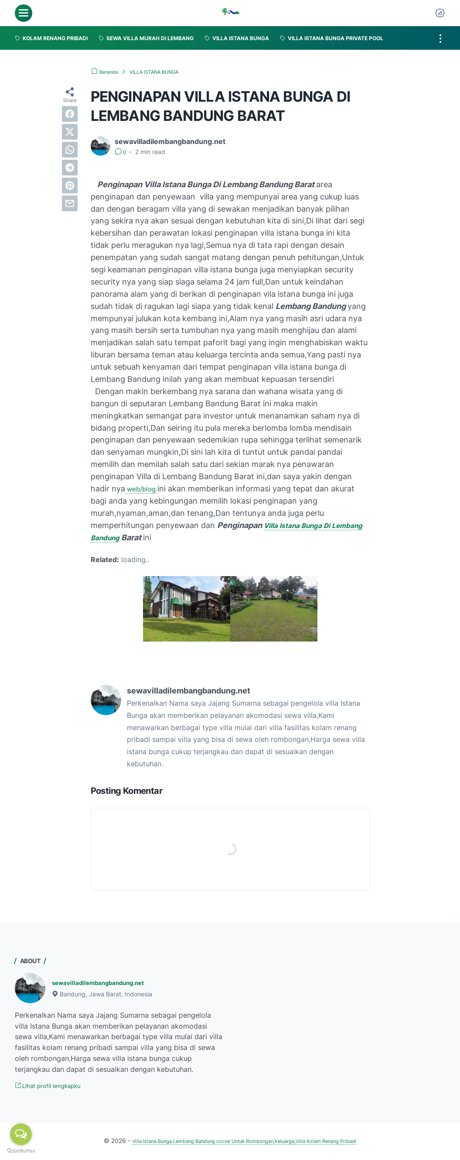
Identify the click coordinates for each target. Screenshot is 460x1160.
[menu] (23, 13)
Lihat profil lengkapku (55, 1086)
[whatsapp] (70, 150)
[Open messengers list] (21, 1134)
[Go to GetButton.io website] (21, 1151)
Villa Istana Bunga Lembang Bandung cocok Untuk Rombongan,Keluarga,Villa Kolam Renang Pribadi (244, 1142)
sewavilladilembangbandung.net (107, 982)
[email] (70, 203)
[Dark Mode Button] (440, 13)
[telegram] (70, 167)
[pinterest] (70, 185)
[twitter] (70, 132)
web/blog (144, 488)
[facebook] (70, 114)
